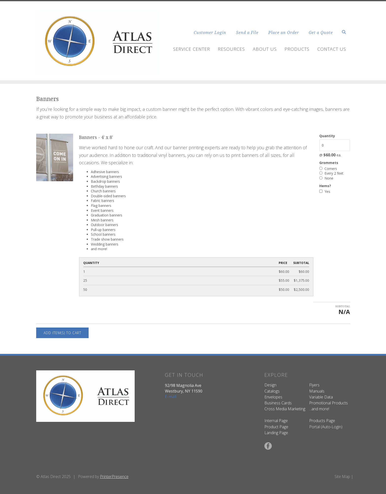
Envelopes (273, 397)
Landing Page (276, 432)
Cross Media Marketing (284, 409)
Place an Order (283, 32)
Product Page (276, 426)
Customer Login (210, 32)
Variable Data (321, 397)
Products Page (322, 420)
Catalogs (272, 391)
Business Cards (278, 403)
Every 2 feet (331, 173)
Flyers (314, 385)
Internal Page (276, 420)
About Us (265, 49)
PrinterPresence (114, 476)
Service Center (191, 49)
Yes (324, 191)
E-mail (170, 396)
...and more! (319, 409)
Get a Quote (321, 32)
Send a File (247, 32)
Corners (328, 168)
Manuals (316, 391)
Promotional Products (328, 403)
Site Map (342, 476)
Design (270, 385)
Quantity (327, 135)
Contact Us (331, 49)
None (326, 178)
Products (297, 49)
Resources (231, 49)
